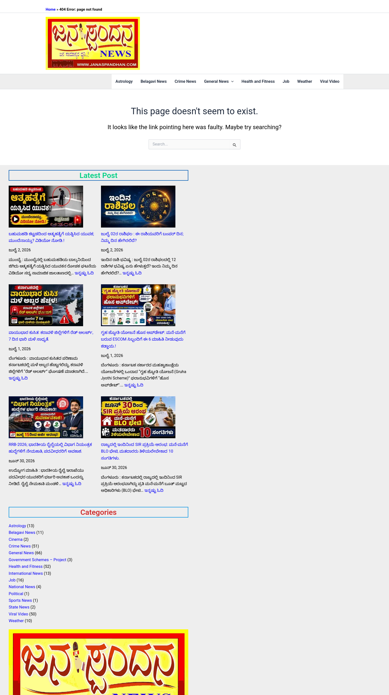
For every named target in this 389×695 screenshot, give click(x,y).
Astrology (124, 81)
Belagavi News (154, 81)
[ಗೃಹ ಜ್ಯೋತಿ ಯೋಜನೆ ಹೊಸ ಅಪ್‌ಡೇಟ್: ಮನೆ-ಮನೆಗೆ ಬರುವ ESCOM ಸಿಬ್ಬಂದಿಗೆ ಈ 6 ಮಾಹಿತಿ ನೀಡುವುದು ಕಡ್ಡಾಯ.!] (138, 304)
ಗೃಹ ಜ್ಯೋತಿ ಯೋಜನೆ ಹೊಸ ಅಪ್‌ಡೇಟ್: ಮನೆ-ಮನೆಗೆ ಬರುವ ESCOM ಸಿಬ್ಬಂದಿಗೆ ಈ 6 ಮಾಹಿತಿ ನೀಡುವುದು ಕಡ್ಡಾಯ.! (142, 338)
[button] (231, 81)
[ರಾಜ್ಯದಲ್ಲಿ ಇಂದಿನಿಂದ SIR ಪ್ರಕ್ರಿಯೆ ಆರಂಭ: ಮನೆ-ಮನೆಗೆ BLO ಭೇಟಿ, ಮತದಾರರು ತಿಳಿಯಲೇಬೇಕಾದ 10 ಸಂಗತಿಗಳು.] (138, 415)
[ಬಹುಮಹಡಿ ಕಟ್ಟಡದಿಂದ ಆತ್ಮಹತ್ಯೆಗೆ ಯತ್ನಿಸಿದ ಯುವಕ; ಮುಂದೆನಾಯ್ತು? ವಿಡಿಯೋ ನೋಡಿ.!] (46, 207)
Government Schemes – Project (37, 555)
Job (286, 81)
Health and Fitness (258, 81)
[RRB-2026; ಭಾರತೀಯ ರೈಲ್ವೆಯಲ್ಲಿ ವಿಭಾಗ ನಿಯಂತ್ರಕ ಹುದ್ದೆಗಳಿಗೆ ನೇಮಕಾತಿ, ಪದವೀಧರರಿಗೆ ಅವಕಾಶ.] (46, 415)
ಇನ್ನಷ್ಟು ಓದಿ (84, 272)
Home (51, 9)
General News (219, 81)
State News (19, 601)
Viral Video (329, 81)
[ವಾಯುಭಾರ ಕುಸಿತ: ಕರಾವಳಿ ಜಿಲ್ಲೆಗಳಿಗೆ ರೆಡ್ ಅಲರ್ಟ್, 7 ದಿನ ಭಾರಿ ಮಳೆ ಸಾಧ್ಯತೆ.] (46, 304)
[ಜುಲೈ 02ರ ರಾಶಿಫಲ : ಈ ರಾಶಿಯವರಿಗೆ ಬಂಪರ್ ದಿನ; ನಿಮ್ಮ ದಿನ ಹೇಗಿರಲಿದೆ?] (138, 207)
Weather (304, 81)
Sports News (20, 594)
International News (25, 568)
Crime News (185, 81)
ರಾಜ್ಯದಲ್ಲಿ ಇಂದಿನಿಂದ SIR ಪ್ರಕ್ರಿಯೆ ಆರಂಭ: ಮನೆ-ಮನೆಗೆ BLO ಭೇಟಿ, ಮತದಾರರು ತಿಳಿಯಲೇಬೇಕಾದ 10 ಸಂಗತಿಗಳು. (143, 449)
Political (16, 588)
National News (21, 581)
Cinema (15, 536)
